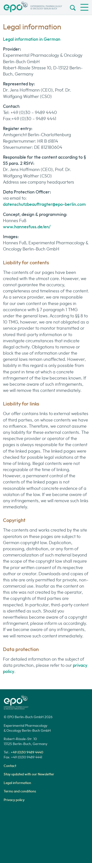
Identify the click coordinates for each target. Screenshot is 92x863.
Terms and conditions (20, 791)
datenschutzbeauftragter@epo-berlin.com (44, 204)
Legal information (17, 783)
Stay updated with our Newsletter (29, 774)
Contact (10, 766)
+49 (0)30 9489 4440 (27, 752)
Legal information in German (31, 39)
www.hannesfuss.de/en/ (27, 227)
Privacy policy (14, 800)
